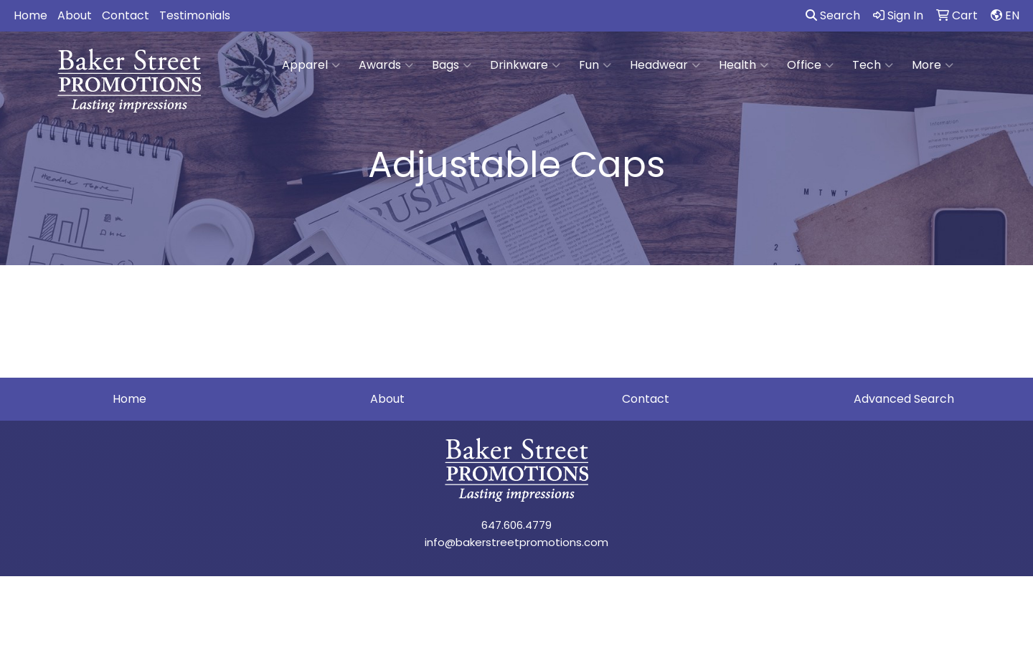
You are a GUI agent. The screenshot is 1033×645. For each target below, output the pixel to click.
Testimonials (194, 15)
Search (833, 15)
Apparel (311, 65)
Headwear (665, 65)
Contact (125, 15)
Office (810, 65)
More (932, 65)
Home (30, 15)
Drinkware (525, 65)
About (74, 15)
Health (743, 65)
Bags (451, 65)
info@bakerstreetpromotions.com (516, 542)
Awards (386, 65)
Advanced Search (904, 399)
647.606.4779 (516, 524)
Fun (595, 65)
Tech (872, 65)
